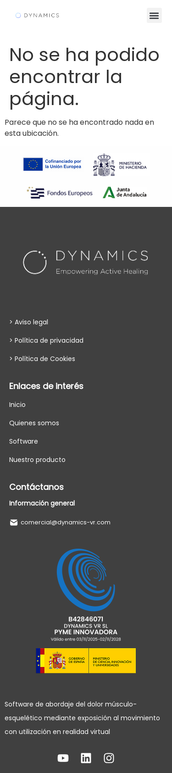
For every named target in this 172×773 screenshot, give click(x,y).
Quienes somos (34, 423)
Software (23, 441)
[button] (154, 15)
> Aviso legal (28, 322)
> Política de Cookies (42, 358)
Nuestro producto (37, 459)
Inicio (17, 404)
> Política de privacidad (46, 340)
